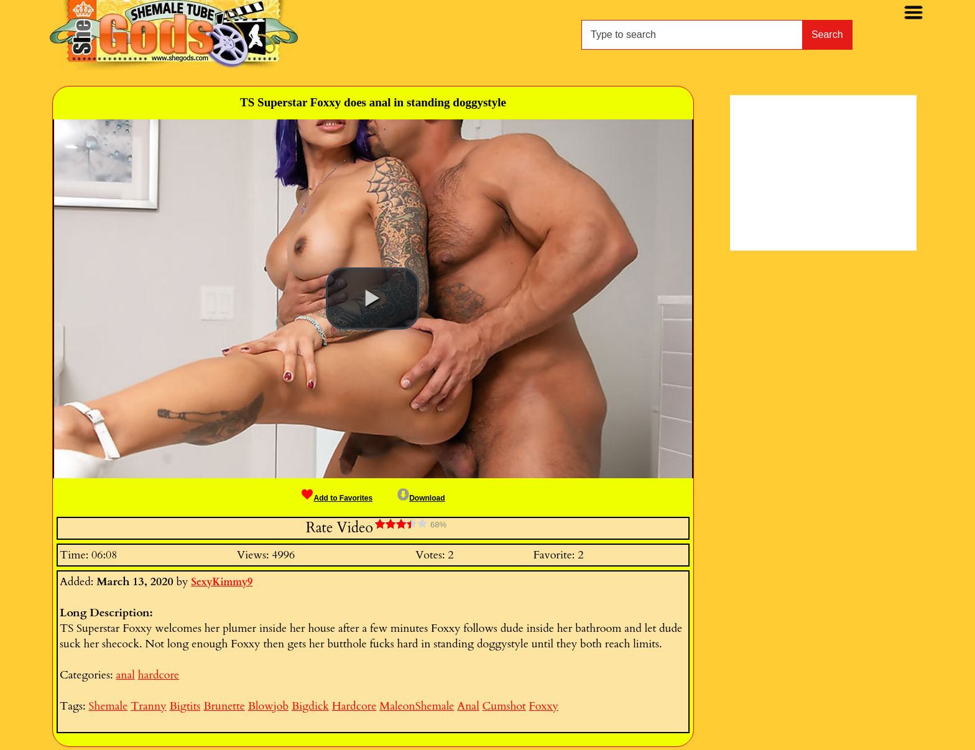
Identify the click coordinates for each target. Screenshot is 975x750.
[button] (372, 298)
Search (827, 34)
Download (421, 498)
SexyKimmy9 (221, 582)
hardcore (158, 675)
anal (125, 675)
